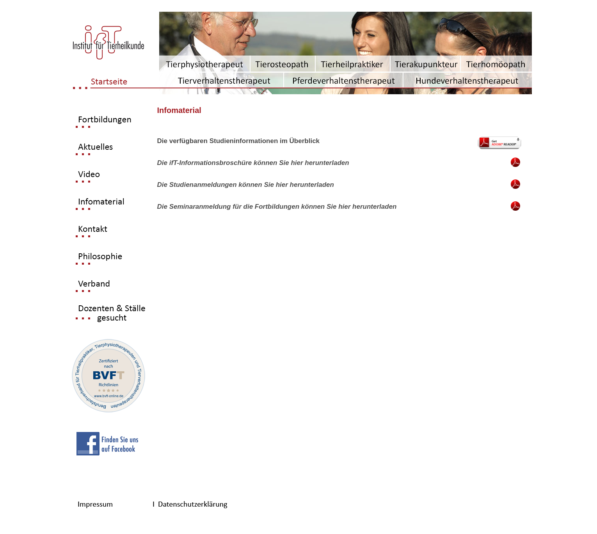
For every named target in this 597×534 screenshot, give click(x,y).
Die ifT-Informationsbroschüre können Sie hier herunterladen (253, 163)
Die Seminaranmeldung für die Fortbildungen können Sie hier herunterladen (277, 206)
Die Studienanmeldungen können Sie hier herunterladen (245, 184)
